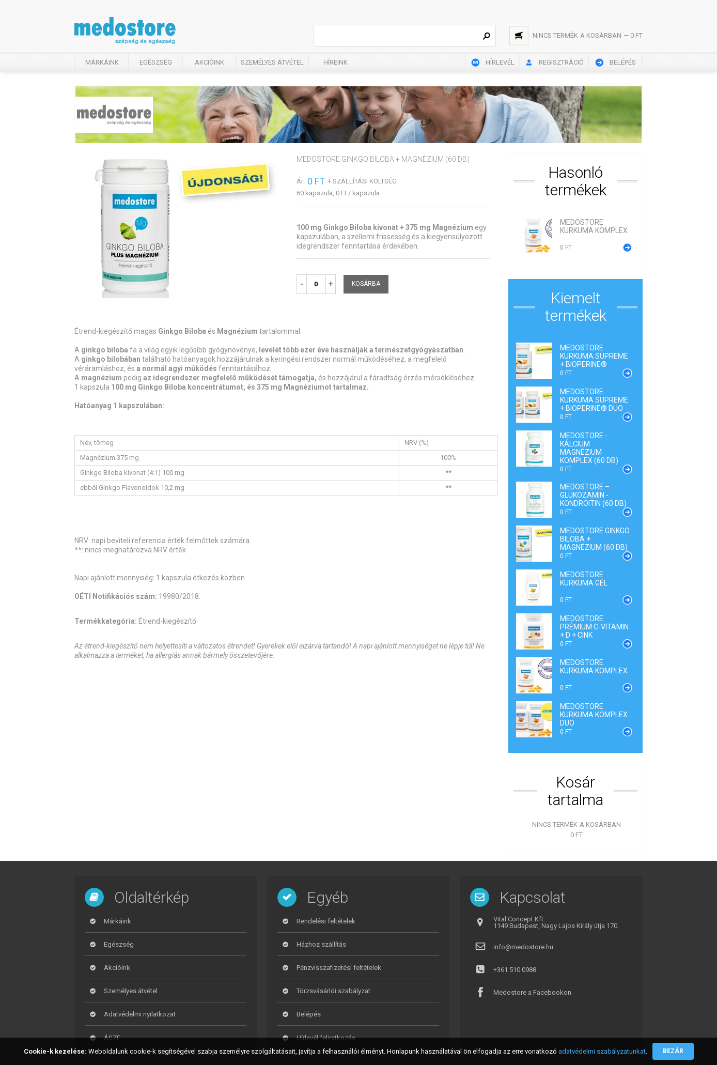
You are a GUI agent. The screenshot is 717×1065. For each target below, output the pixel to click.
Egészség (155, 62)
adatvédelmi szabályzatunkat (602, 1051)
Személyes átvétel (272, 62)
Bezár (673, 1051)
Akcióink (209, 62)
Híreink (335, 62)
